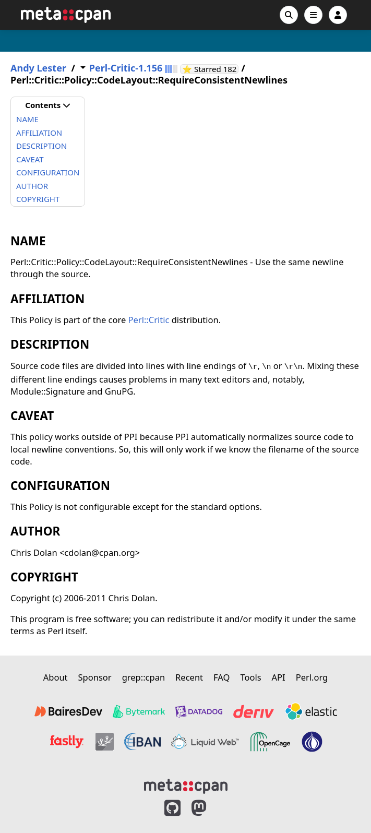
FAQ (221, 677)
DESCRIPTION (41, 145)
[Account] (338, 15)
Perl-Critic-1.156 (126, 68)
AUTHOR (32, 186)
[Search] (289, 15)
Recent (189, 677)
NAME (27, 119)
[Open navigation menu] (313, 15)
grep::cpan (143, 677)
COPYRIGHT (37, 199)
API (278, 677)
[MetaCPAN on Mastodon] (209, 808)
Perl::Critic (149, 320)
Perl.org (312, 677)
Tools (250, 677)
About (55, 677)
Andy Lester (38, 68)
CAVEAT (30, 159)
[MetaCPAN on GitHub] (172, 808)
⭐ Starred (210, 69)
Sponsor (95, 677)
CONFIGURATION (47, 172)
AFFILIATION (39, 132)
